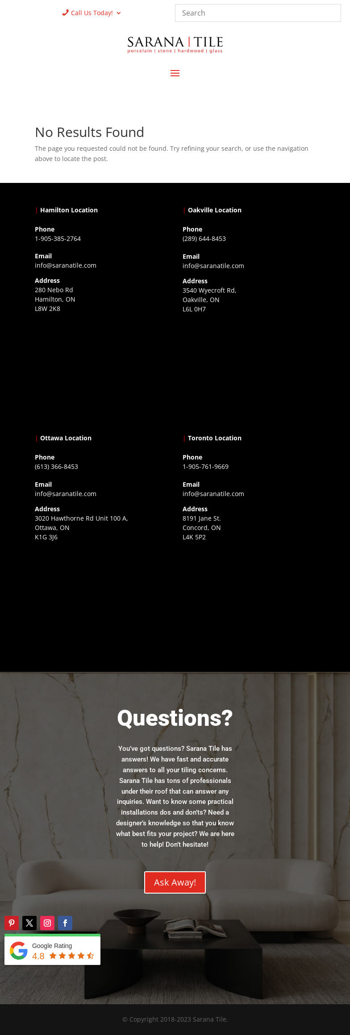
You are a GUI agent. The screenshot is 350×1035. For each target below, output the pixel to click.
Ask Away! (175, 882)
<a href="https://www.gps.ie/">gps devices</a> (101, 599)
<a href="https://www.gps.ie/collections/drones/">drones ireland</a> (249, 371)
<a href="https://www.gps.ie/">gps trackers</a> (101, 371)
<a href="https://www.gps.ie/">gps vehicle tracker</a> (249, 599)
